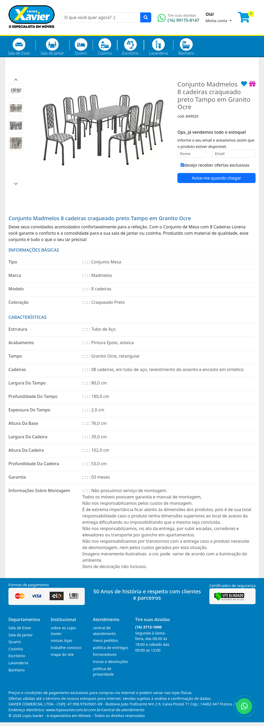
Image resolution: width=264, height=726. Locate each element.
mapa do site (62, 654)
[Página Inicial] (31, 32)
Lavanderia (158, 47)
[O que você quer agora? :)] (100, 17)
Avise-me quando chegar (216, 178)
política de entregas (110, 647)
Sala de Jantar (52, 47)
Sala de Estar (19, 47)
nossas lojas (61, 640)
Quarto (81, 47)
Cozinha (105, 47)
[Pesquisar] (145, 17)
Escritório (130, 47)
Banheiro (186, 47)
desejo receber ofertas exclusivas (215, 165)
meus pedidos (105, 640)
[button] (15, 80)
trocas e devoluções (110, 661)
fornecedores (105, 654)
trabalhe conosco (66, 647)
